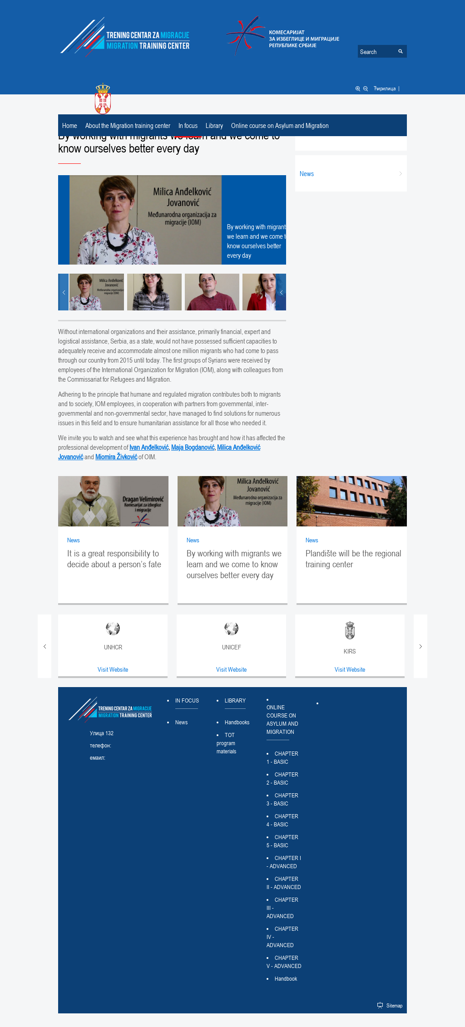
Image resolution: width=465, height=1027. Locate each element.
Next (281, 292)
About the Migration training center (127, 125)
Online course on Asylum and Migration (280, 125)
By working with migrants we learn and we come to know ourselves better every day (234, 564)
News (73, 540)
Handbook (286, 978)
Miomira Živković (116, 456)
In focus (188, 125)
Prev (63, 292)
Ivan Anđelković (148, 447)
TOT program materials (226, 743)
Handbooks (237, 722)
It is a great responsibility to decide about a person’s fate (114, 559)
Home (69, 125)
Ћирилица (385, 88)
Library (214, 125)
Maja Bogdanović (192, 447)
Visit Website (113, 669)
